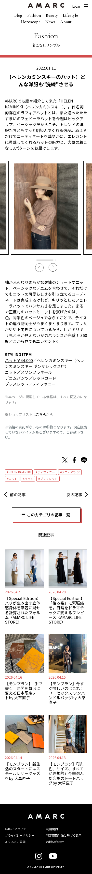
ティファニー (46, 472)
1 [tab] (44, 260)
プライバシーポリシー (19, 835)
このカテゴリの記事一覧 (48, 515)
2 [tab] (55, 260)
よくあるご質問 (15, 842)
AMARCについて (15, 829)
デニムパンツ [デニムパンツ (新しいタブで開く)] (17, 378)
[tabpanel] (46, 208)
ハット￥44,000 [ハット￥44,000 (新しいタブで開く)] (19, 360)
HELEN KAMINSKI (20, 472)
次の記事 (74, 494)
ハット (28, 479)
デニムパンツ (71, 472)
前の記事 (18, 494)
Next (53, 267)
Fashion (34, 15)
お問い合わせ (55, 842)
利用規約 (52, 829)
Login (76, 6)
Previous (39, 267)
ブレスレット (49, 479)
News (50, 21)
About (66, 21)
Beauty (52, 15)
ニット (13, 479)
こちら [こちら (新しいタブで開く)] (41, 414)
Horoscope (30, 21)
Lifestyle (70, 15)
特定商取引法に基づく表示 (63, 835)
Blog (18, 15)
